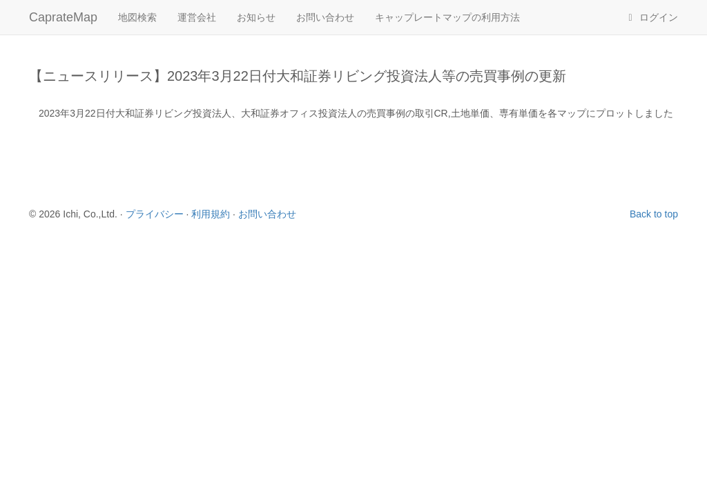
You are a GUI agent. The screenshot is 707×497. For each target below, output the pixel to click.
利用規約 (210, 214)
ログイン (651, 17)
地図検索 (137, 17)
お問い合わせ (325, 17)
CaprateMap (63, 17)
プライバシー (155, 214)
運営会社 (196, 17)
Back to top (654, 214)
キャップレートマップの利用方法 (447, 17)
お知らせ (256, 17)
